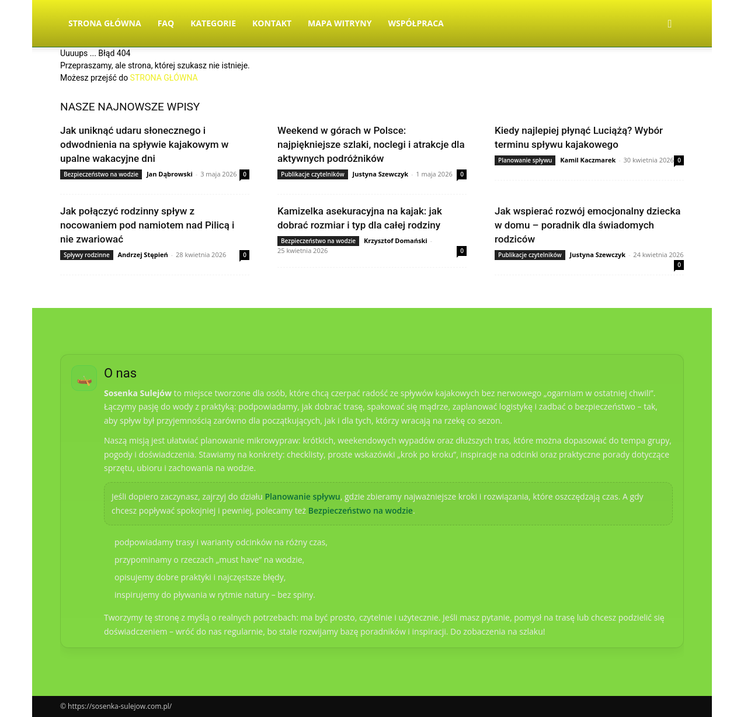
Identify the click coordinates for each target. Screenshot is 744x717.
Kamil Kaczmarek (588, 159)
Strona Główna (104, 23)
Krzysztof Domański (395, 240)
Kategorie (213, 23)
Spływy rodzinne (87, 255)
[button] (670, 24)
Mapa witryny (339, 23)
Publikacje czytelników (313, 174)
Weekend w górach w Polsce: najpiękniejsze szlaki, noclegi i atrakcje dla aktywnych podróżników (371, 144)
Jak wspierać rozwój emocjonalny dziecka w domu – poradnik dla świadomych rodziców (587, 225)
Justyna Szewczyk (381, 173)
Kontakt (271, 23)
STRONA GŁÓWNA (164, 77)
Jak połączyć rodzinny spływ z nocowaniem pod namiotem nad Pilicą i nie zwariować (147, 225)
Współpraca (415, 23)
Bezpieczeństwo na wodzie (101, 174)
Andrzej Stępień (143, 254)
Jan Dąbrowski (170, 173)
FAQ (166, 23)
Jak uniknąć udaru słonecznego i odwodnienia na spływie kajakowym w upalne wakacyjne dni (144, 144)
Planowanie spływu (525, 160)
